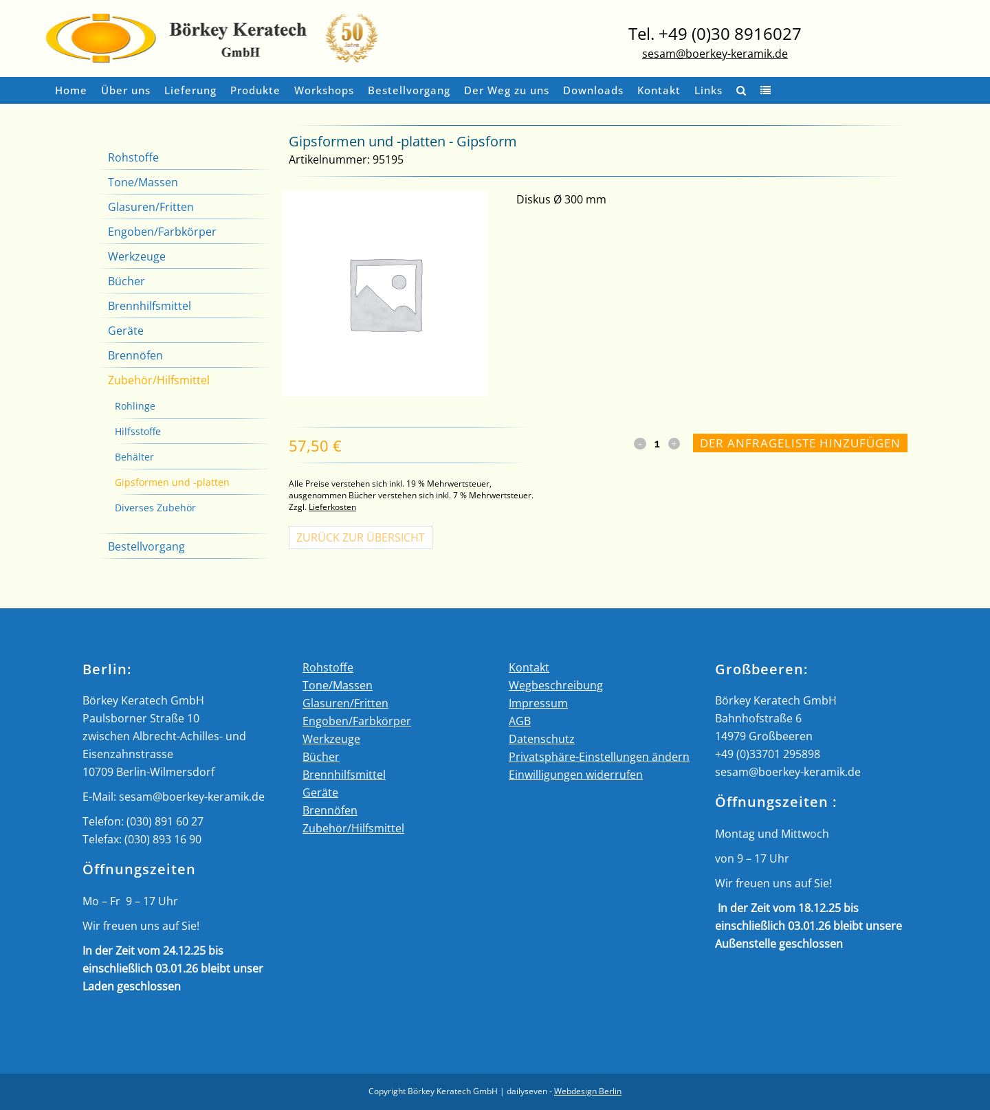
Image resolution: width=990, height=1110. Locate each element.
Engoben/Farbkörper (162, 231)
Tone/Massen (143, 182)
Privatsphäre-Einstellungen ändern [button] (599, 756)
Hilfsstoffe (138, 431)
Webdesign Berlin (588, 1091)
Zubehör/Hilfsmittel (159, 380)
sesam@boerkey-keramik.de (715, 53)
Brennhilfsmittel (149, 305)
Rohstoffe (133, 157)
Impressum (538, 703)
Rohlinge (135, 405)
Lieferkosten (332, 507)
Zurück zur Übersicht (360, 537)
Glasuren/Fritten (151, 206)
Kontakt (529, 667)
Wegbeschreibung (556, 685)
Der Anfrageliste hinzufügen (800, 443)
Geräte (126, 330)
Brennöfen (135, 355)
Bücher (126, 281)
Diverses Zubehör (155, 507)
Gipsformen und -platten (172, 482)
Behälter (134, 456)
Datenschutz (542, 738)
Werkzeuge (137, 256)
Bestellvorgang (146, 546)
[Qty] (657, 443)
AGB (520, 721)
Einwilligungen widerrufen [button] (576, 774)
